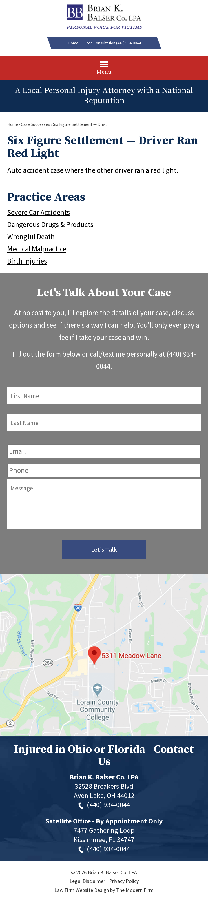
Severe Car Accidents (38, 212)
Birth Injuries (27, 261)
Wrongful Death (31, 236)
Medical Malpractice (36, 248)
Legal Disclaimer (87, 881)
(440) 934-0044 (128, 43)
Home (73, 43)
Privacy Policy (124, 881)
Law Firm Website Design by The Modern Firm (104, 890)
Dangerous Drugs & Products (50, 224)
